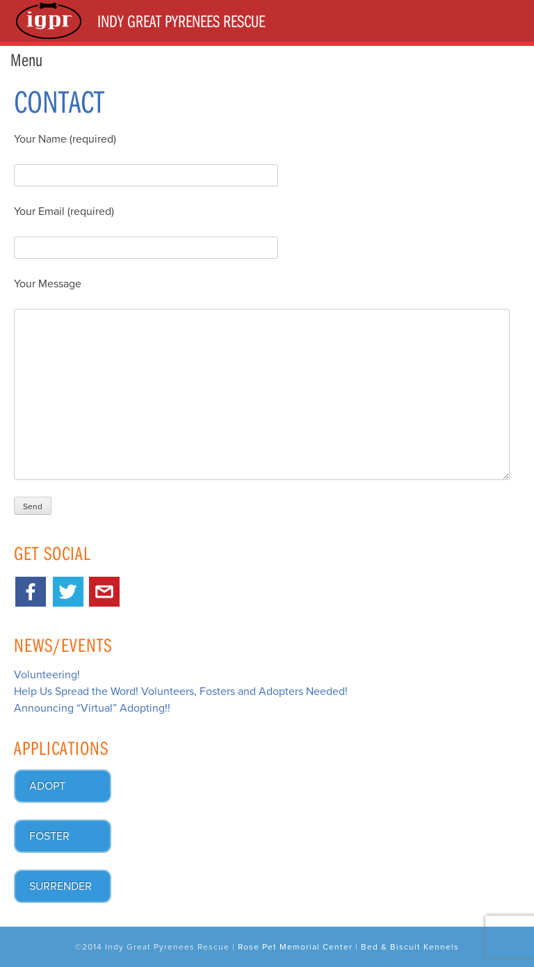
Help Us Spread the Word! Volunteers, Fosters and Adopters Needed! (181, 691)
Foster (49, 836)
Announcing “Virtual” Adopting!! (92, 708)
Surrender (60, 886)
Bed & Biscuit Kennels (410, 947)
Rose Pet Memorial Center (295, 947)
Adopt (47, 786)
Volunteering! (47, 675)
